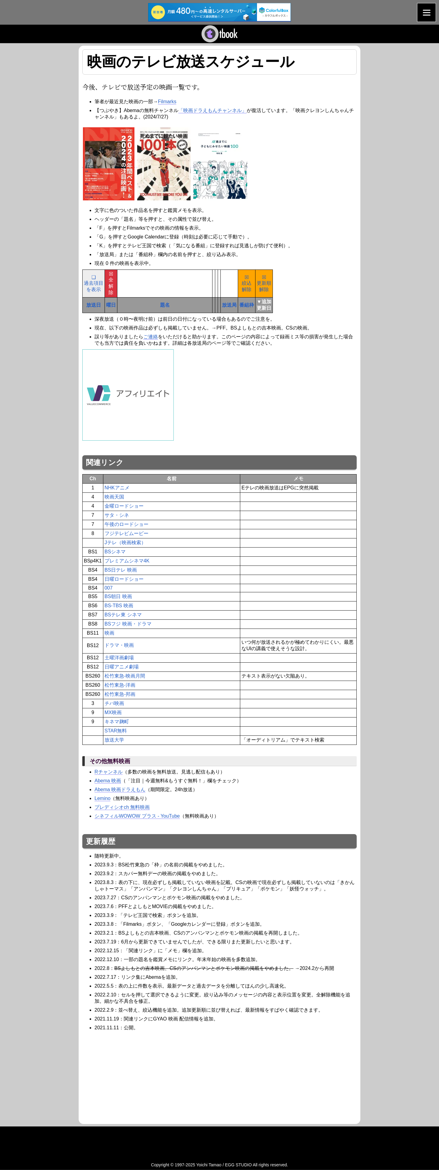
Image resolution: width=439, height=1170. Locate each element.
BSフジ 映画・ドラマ (128, 623)
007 (109, 587)
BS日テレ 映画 (121, 570)
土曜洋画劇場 (119, 657)
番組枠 (246, 305)
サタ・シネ (117, 515)
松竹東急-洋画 (120, 685)
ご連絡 (150, 336)
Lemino (102, 798)
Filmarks (167, 101)
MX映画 (113, 712)
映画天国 (114, 496)
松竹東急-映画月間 (125, 675)
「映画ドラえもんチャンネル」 (212, 110)
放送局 (229, 305)
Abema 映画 (108, 780)
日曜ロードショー (124, 579)
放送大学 (114, 739)
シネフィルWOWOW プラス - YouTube (137, 816)
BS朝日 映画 (118, 596)
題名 (165, 305)
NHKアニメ (117, 487)
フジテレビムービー (126, 533)
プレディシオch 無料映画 (122, 807)
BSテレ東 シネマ (123, 614)
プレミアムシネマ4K (127, 560)
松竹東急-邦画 (120, 694)
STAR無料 (116, 730)
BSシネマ (115, 551)
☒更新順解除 (264, 283)
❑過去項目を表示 (93, 283)
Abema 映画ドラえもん (120, 789)
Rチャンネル (109, 771)
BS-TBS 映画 (119, 605)
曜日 (111, 305)
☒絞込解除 (247, 283)
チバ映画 (114, 703)
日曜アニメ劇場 (122, 666)
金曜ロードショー (124, 506)
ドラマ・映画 (119, 645)
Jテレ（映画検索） (125, 542)
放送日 (93, 305)
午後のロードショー (126, 524)
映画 (109, 633)
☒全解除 (111, 283)
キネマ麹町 (117, 721)
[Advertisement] (133, 1076)
